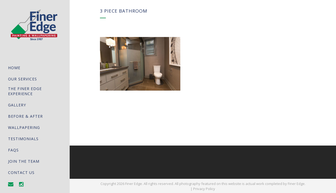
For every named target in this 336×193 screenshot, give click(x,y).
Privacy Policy (204, 188)
